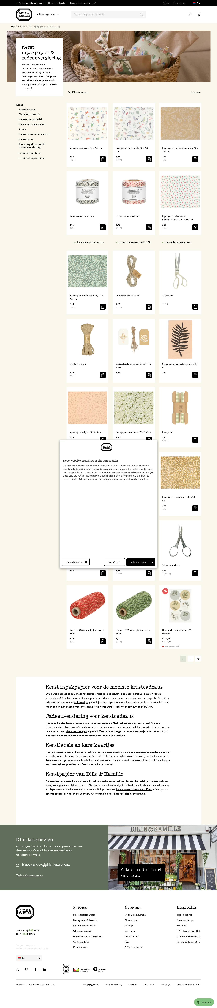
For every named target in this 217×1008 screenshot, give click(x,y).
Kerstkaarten (26, 139)
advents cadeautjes (56, 793)
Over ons (133, 907)
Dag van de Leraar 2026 (188, 942)
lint (67, 727)
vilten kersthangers (76, 731)
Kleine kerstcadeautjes (31, 124)
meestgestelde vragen (28, 855)
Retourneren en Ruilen (84, 925)
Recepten (181, 925)
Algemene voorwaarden (189, 984)
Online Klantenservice (29, 875)
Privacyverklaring (113, 984)
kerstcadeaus (53, 698)
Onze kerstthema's (29, 114)
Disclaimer (148, 984)
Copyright (166, 984)
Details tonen (76, 562)
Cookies (132, 984)
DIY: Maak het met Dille (189, 931)
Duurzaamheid (132, 936)
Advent (23, 129)
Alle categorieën (48, 14)
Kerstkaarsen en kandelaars (34, 134)
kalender (84, 793)
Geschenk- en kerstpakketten (88, 936)
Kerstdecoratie (27, 109)
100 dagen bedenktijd (56, 3)
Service (80, 907)
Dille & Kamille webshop (189, 936)
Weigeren (114, 562)
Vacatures (130, 931)
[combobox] (108, 14)
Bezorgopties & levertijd (85, 920)
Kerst (22, 26)
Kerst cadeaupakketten (32, 158)
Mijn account (190, 14)
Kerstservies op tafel (30, 119)
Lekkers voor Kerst (30, 153)
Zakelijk (129, 925)
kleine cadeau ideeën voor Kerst (134, 789)
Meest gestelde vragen (84, 915)
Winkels (165, 3)
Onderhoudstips (81, 942)
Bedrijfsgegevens (90, 984)
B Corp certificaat (134, 947)
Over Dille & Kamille (135, 915)
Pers (127, 942)
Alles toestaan (142, 562)
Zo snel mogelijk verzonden (30, 3)
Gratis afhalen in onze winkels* (83, 3)
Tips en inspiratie (185, 915)
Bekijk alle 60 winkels (131, 876)
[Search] (142, 14)
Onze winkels (131, 920)
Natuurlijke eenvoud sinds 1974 (134, 242)
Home (14, 26)
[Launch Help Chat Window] (204, 1002)
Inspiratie (186, 907)
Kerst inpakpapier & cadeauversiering (32, 146)
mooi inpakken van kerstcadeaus (107, 735)
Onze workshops (185, 920)
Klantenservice (179, 3)
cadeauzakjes (81, 702)
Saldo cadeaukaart (82, 931)
